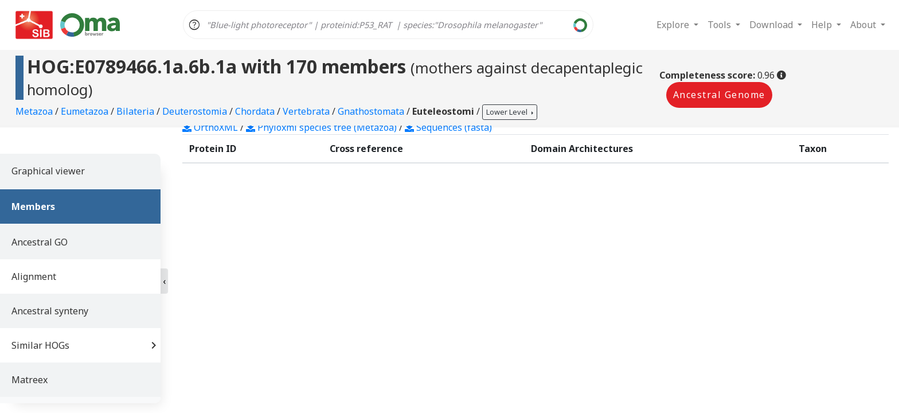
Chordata (256, 111)
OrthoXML (210, 127)
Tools (720, 24)
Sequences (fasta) (448, 127)
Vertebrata (307, 111)
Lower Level (507, 112)
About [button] (864, 24)
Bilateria (136, 111)
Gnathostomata (372, 111)
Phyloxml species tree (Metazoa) (321, 127)
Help (822, 24)
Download (772, 24)
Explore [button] (673, 24)
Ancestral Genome (719, 94)
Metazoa (35, 111)
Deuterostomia (195, 111)
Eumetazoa (86, 111)
